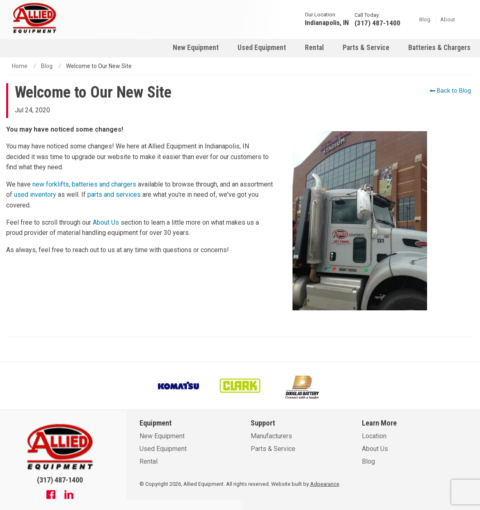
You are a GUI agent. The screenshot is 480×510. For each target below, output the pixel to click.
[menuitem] (195, 47)
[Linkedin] (69, 495)
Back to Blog (450, 90)
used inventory (35, 194)
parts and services (114, 194)
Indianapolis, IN (327, 22)
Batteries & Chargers (439, 47)
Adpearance (324, 484)
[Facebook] (51, 495)
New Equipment (196, 47)
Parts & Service (366, 47)
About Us (106, 222)
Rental (314, 47)
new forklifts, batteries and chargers (84, 184)
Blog (424, 19)
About (447, 19)
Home (19, 66)
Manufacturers (271, 436)
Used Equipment (262, 47)
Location (374, 436)
